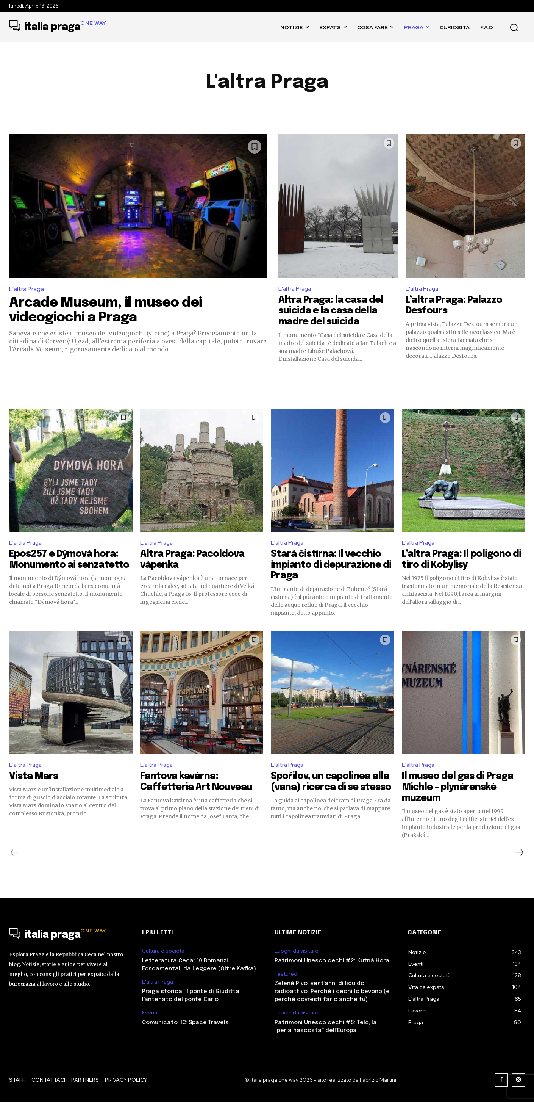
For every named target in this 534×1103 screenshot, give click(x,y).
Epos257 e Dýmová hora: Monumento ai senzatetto (66, 565)
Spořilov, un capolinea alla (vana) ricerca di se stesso (332, 788)
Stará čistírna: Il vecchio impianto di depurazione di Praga (329, 565)
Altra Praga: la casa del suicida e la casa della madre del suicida (334, 311)
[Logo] (57, 27)
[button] (514, 27)
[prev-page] (15, 853)
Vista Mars (35, 777)
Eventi (149, 1013)
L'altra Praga (26, 289)
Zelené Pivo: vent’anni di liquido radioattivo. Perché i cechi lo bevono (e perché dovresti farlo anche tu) (332, 992)
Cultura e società (163, 951)
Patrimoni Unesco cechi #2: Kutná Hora (332, 961)
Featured (286, 974)
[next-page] (519, 853)
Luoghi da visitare (297, 951)
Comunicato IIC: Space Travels (185, 1023)
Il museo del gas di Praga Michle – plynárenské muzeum (461, 788)
